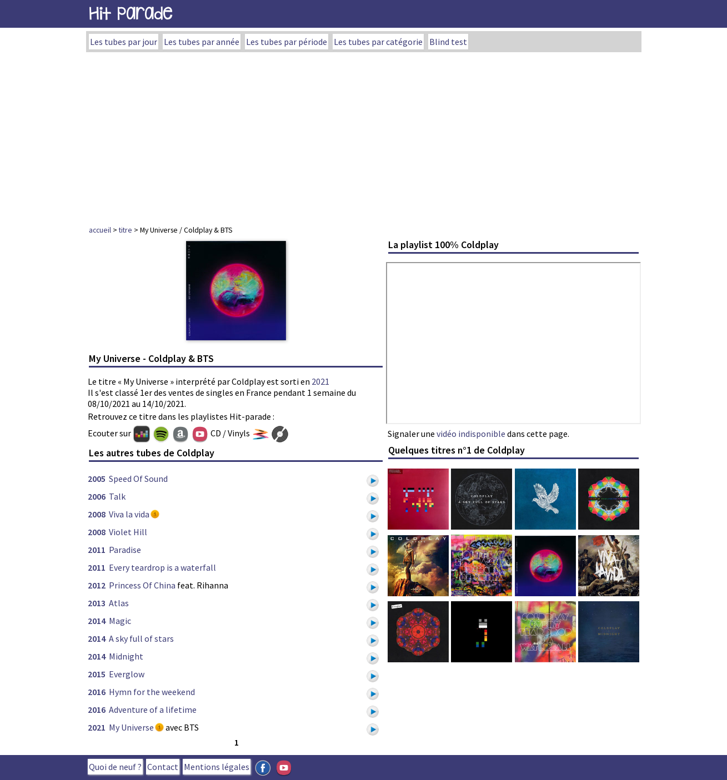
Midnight (126, 656)
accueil (100, 230)
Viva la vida (129, 514)
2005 (97, 478)
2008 (97, 514)
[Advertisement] (364, 135)
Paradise (125, 549)
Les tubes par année (201, 41)
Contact (162, 766)
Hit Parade (130, 13)
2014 (97, 620)
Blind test (448, 41)
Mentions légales (216, 766)
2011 (97, 549)
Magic (120, 620)
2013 (97, 602)
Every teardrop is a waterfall (162, 567)
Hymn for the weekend (152, 691)
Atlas (119, 602)
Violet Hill (128, 531)
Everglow (126, 674)
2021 (320, 381)
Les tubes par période (286, 41)
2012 (97, 585)
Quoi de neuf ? (115, 766)
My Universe (131, 727)
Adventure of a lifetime (153, 709)
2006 (97, 496)
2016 (97, 691)
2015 (97, 674)
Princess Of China (142, 585)
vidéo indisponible (471, 433)
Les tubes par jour (123, 41)
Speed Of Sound (138, 478)
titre (125, 230)
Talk (117, 496)
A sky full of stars (141, 638)
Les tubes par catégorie (378, 41)
